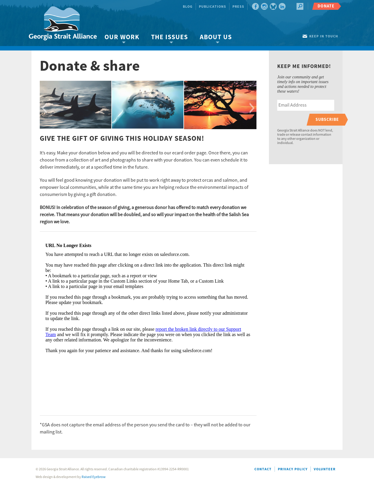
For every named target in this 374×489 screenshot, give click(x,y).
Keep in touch (323, 36)
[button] (44, 108)
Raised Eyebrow (94, 477)
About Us (216, 37)
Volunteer (324, 469)
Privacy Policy (293, 469)
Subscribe (327, 119)
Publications (212, 6)
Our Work (121, 37)
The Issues (169, 37)
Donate (326, 6)
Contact (263, 469)
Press (238, 6)
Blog (188, 6)
